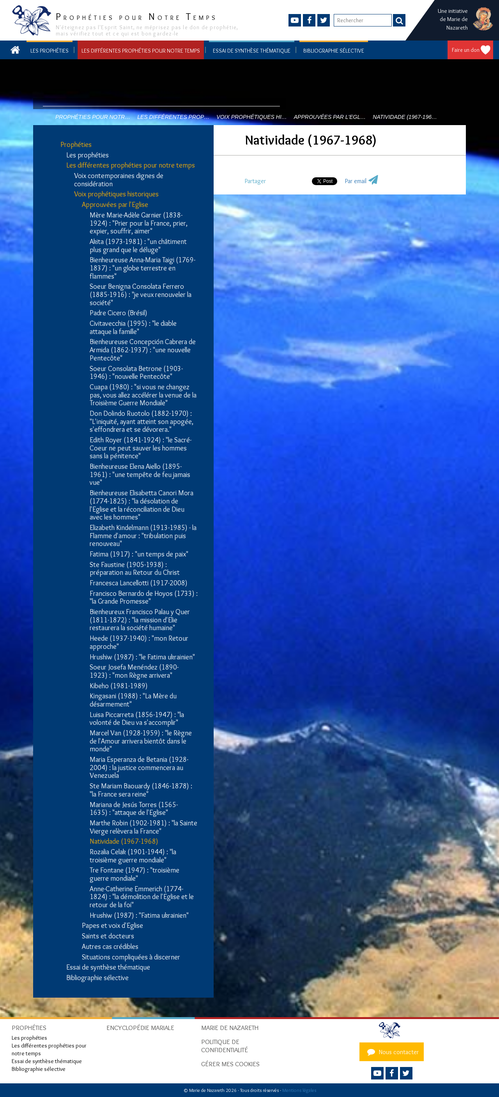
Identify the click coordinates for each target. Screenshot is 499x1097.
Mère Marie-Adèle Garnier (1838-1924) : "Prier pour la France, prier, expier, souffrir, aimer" (139, 223)
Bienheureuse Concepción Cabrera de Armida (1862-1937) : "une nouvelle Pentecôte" (143, 350)
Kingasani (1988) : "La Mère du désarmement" (133, 700)
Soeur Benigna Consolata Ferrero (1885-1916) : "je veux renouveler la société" (140, 295)
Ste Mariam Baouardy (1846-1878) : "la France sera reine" (141, 790)
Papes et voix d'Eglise (112, 926)
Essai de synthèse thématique (251, 50)
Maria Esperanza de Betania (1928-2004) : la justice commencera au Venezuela (139, 768)
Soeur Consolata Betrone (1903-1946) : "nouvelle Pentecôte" (136, 373)
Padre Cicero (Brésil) (118, 313)
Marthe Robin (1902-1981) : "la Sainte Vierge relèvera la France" (143, 827)
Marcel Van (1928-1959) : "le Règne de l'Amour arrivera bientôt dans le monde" (141, 741)
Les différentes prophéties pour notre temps (140, 50)
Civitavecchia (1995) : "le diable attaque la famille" (133, 328)
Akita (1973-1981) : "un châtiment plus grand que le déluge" (138, 246)
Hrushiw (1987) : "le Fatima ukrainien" (142, 657)
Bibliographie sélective (333, 50)
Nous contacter (392, 1052)
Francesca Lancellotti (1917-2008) (139, 583)
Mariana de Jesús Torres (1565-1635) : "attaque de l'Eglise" (134, 809)
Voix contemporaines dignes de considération (118, 180)
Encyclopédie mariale (140, 1028)
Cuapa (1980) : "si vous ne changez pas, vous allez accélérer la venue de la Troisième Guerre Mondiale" (143, 395)
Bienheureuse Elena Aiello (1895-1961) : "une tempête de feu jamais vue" (140, 475)
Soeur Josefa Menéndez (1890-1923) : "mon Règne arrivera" (134, 671)
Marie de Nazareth (229, 1028)
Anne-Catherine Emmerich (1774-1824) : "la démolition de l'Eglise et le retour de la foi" (142, 897)
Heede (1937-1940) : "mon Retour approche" (139, 642)
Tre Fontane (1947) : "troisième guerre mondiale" (134, 874)
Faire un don (466, 49)
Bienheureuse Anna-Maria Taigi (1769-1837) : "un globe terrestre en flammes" (142, 268)
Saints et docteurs (108, 936)
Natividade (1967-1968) (124, 841)
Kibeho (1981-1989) (119, 686)
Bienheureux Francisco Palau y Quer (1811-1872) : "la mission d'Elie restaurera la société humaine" (140, 620)
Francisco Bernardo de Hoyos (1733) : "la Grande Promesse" (144, 598)
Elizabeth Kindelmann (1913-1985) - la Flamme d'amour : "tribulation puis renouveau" (143, 536)
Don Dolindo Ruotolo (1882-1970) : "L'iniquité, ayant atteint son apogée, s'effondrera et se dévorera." (141, 422)
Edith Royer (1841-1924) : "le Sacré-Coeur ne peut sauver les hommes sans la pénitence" (140, 448)
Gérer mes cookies (230, 1064)
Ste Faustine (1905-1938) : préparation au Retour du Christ (135, 569)
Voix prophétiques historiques (116, 194)
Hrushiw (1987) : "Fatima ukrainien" (139, 916)
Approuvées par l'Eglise (115, 205)
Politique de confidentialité (224, 1046)
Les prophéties (49, 50)
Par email (355, 181)
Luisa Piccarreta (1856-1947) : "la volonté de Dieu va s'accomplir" (137, 719)
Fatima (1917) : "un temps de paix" (139, 554)
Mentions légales (299, 1090)
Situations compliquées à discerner (131, 957)
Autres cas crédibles (110, 947)
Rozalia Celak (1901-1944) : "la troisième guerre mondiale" (133, 856)
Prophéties (76, 145)
